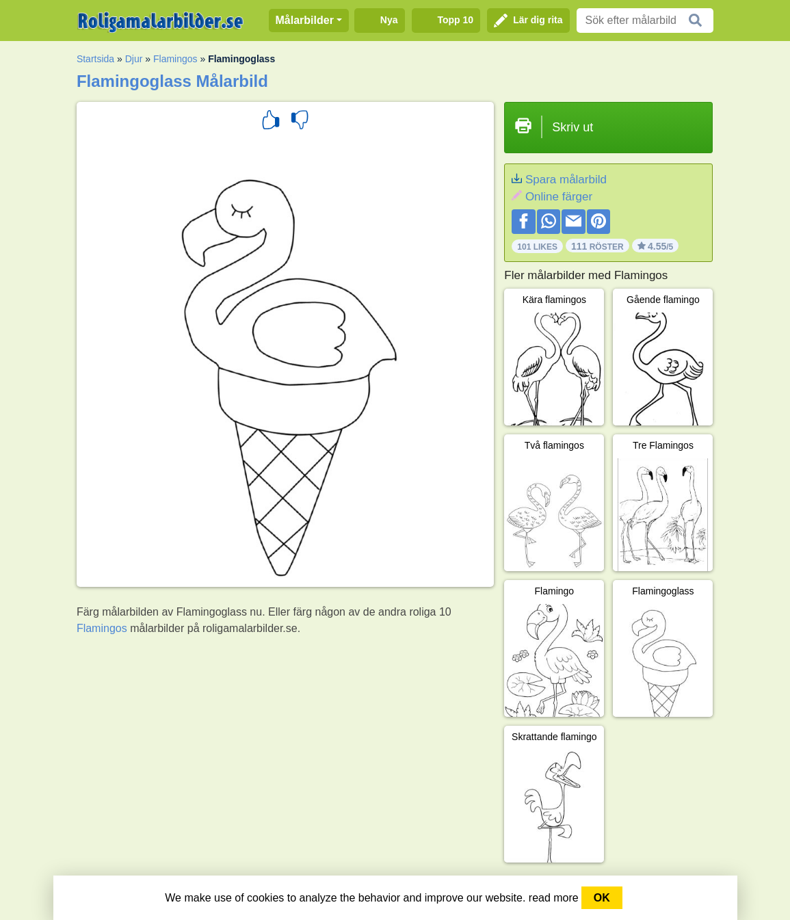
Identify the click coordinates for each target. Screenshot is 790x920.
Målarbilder (305, 20)
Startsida (95, 58)
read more (554, 898)
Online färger (558, 196)
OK (602, 898)
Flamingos (175, 58)
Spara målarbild (566, 179)
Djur (134, 58)
